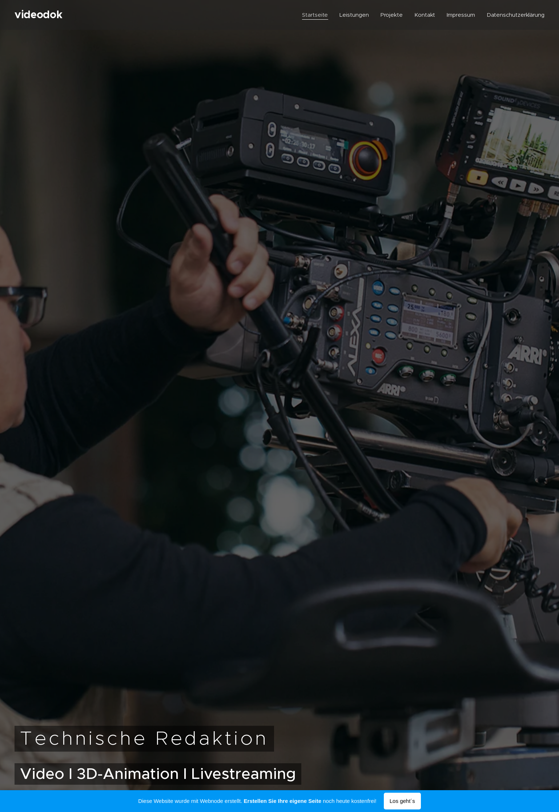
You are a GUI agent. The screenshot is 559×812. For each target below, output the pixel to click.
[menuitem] (315, 15)
